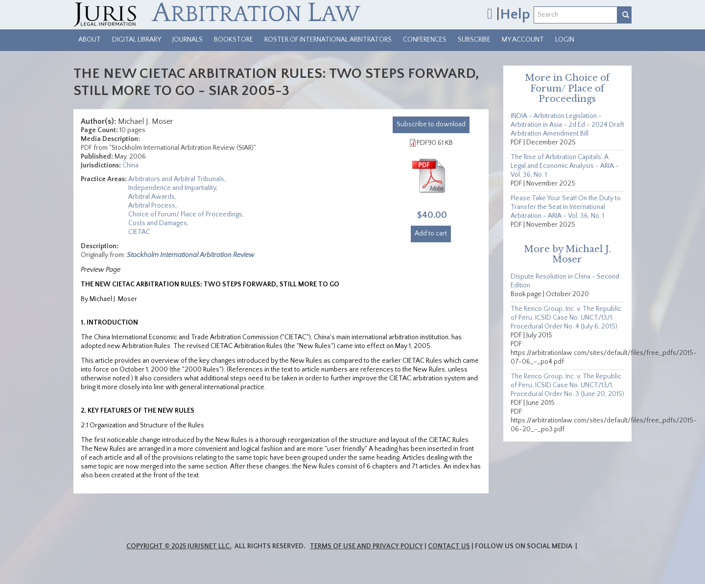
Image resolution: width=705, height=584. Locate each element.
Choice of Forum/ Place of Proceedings (185, 214)
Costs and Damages (157, 223)
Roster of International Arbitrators (328, 40)
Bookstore (233, 40)
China (130, 165)
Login (564, 40)
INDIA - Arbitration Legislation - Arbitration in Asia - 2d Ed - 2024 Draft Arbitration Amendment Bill (567, 125)
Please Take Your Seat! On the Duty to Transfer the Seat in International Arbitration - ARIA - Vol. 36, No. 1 (566, 207)
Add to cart (431, 233)
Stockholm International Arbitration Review (191, 255)
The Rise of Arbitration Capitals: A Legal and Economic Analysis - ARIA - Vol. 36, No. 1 (565, 166)
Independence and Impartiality (172, 188)
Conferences (424, 40)
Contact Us (449, 546)
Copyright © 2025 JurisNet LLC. (179, 546)
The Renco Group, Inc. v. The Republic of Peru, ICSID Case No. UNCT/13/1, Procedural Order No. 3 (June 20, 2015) (567, 385)
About (89, 40)
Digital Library (136, 40)
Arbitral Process (151, 206)
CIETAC (139, 232)
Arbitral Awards (151, 197)
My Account (523, 40)
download (431, 124)
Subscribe (474, 40)
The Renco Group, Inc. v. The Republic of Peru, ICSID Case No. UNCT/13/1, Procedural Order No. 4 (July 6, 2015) (566, 317)
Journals (187, 40)
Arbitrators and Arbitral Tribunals (176, 179)
